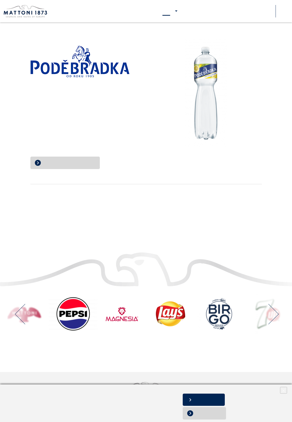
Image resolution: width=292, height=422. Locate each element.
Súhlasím (211, 400)
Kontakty (252, 11)
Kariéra (218, 11)
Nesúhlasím (211, 413)
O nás (148, 11)
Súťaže (269, 11)
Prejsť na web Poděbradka (68, 163)
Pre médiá (235, 11)
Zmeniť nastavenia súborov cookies (95, 410)
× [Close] (283, 390)
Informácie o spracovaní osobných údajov (37, 410)
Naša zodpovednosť (194, 11)
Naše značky (166, 11)
